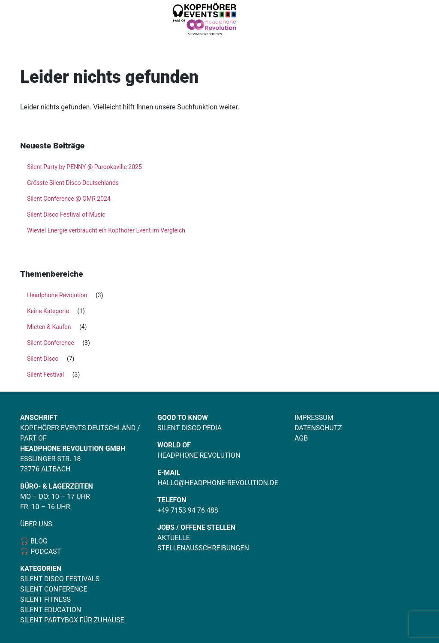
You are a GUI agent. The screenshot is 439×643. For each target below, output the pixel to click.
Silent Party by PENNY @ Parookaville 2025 (84, 166)
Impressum (314, 418)
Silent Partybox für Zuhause (72, 620)
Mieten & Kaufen (49, 326)
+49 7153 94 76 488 (187, 510)
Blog (38, 541)
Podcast (45, 551)
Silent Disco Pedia (189, 428)
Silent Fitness (45, 599)
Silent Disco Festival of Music (66, 214)
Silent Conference (50, 342)
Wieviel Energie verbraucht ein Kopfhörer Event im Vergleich (106, 230)
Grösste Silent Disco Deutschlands (73, 182)
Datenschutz (318, 428)
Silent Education (50, 610)
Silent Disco (42, 358)
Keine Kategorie (48, 311)
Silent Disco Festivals (59, 579)
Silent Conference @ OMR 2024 (69, 198)
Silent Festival (45, 374)
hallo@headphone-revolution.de (217, 483)
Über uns (36, 524)
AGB (301, 438)
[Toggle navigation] (418, 20)
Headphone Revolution (57, 295)
